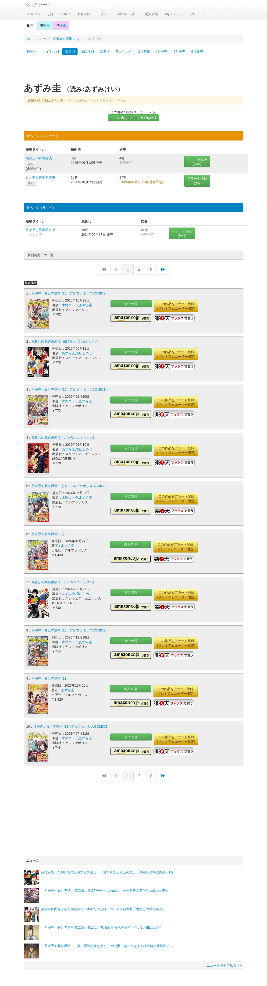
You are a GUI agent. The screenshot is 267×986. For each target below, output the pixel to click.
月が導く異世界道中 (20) (49, 532)
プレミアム (198, 14)
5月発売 (179, 51)
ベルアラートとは (40, 14)
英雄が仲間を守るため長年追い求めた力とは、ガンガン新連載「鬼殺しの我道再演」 (103, 906)
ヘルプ (65, 14)
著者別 (70, 51)
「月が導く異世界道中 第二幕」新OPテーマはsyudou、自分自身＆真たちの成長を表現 (104, 888)
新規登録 (83, 14)
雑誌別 (31, 51)
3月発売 (144, 51)
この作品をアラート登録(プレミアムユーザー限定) (176, 306)
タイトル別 (51, 51)
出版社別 (87, 51)
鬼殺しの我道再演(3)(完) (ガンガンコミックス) (65, 341)
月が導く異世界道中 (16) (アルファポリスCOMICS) (69, 293)
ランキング (124, 51)
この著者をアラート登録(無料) (133, 118)
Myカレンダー (127, 14)
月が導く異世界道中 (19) (49, 676)
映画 (45, 25)
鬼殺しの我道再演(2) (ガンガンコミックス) (62, 437)
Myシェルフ (174, 14)
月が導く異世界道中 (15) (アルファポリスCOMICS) (69, 389)
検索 (61, 25)
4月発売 (161, 51)
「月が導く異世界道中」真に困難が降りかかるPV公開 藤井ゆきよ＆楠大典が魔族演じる (107, 943)
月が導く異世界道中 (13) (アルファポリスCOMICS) (69, 628)
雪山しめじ (84, 353)
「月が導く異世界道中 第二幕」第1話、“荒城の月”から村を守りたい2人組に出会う (101, 924)
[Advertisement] (133, 70)
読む (31, 163)
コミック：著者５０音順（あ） (59, 39)
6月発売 (197, 51)
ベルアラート (38, 4)
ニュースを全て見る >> (224, 963)
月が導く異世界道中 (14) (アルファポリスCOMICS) (69, 485)
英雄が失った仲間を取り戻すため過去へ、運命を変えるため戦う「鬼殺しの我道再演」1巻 (107, 869)
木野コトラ (70, 305)
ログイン (103, 14)
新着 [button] (105, 51)
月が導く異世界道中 (40, 177)
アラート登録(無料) (197, 161)
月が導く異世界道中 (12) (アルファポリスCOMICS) (70, 724)
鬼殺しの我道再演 (39, 158)
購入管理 (151, 14)
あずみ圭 (85, 305)
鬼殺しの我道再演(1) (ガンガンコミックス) (62, 580)
